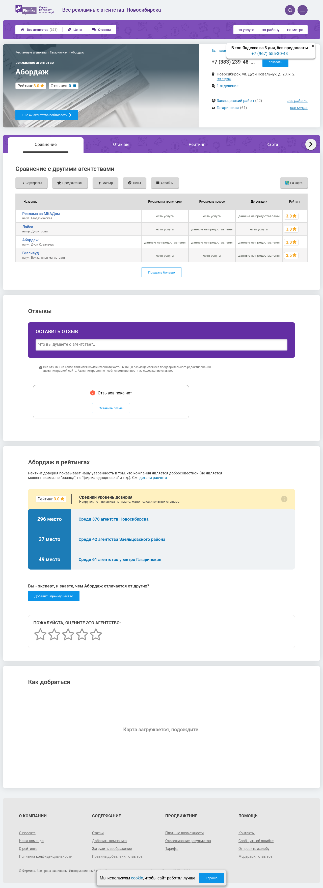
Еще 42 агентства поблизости (47, 115)
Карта (272, 144)
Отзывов (61, 86)
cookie (137, 878)
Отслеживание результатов (188, 841)
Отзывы (101, 30)
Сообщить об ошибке (256, 841)
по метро (295, 30)
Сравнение (46, 144)
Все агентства (39, 30)
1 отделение (227, 86)
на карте (224, 78)
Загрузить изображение (112, 849)
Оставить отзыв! (111, 408)
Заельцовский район (235, 100)
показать (275, 62)
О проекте (27, 833)
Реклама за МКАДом (41, 213)
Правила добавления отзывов (117, 856)
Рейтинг (197, 144)
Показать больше (161, 272)
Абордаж (30, 240)
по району (270, 30)
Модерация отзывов (255, 856)
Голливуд (30, 253)
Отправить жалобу (254, 849)
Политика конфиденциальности (45, 856)
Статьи (98, 833)
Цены (75, 30)
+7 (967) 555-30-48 (269, 53)
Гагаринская (228, 107)
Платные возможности (184, 833)
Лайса (27, 227)
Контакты (246, 833)
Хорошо (211, 878)
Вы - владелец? (224, 50)
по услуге (246, 30)
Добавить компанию (109, 841)
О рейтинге (28, 849)
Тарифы (171, 849)
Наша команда (31, 841)
